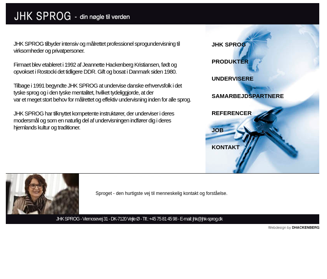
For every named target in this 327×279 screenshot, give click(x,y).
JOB (218, 130)
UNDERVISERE (232, 78)
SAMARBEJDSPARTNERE (248, 96)
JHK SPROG (229, 44)
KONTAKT (226, 147)
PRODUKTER (230, 61)
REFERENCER (232, 113)
